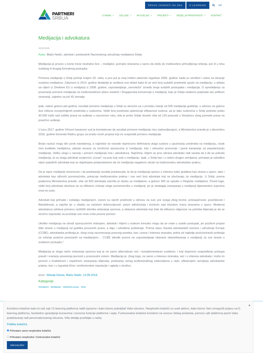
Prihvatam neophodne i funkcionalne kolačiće (33, 337)
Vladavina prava (71, 287)
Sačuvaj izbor (17, 345)
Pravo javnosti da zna (165, 5)
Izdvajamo (43, 287)
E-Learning (198, 5)
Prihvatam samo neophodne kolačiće (29, 330)
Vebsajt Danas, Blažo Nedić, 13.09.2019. (72, 275)
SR (220, 5)
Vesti (83, 287)
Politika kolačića (17, 324)
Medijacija (56, 287)
